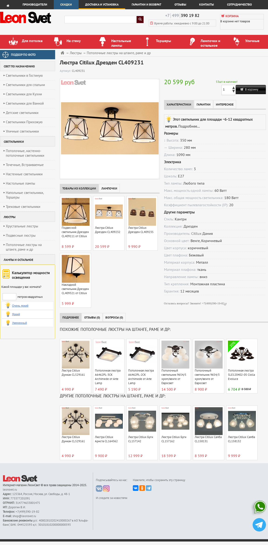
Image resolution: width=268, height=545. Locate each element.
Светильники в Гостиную (24, 75)
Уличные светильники (22, 131)
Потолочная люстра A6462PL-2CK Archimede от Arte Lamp (141, 377)
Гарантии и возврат (146, 5)
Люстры (76, 53)
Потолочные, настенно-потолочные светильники (25, 153)
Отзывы (180, 5)
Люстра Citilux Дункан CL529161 (73, 373)
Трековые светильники (23, 207)
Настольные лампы (20, 183)
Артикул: (66, 71)
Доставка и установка (102, 5)
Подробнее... (189, 126)
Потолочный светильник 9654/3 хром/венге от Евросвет (207, 377)
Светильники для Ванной (25, 103)
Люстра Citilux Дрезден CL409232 (107, 230)
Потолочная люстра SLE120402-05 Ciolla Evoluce (241, 375)
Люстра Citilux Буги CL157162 (173, 439)
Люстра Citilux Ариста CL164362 (106, 439)
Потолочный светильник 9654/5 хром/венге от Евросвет (173, 377)
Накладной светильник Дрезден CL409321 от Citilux (75, 289)
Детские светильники (22, 113)
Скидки (66, 5)
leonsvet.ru (10, 490)
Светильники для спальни (25, 85)
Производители (35, 5)
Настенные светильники (24, 174)
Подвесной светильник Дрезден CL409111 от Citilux (75, 232)
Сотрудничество (239, 5)
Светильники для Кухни (24, 94)
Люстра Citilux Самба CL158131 (208, 439)
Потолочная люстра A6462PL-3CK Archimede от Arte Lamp (108, 377)
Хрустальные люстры (22, 226)
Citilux (196, 234)
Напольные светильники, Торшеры (25, 195)
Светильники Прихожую (24, 122)
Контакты (206, 5)
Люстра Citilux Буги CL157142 (140, 439)
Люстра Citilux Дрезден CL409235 (141, 230)
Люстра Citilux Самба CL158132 (241, 439)
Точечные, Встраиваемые (25, 165)
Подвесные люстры (21, 235)
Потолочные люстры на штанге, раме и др (24, 247)
